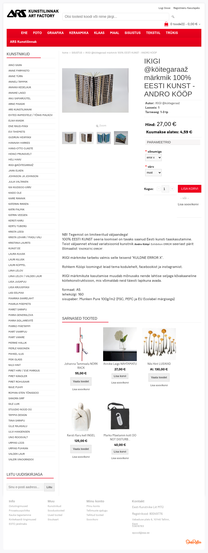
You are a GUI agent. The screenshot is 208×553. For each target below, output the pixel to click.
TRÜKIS (172, 33)
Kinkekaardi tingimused (22, 519)
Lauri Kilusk (16, 259)
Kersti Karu (16, 221)
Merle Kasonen (18, 348)
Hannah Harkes (19, 143)
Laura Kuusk (16, 254)
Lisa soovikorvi (188, 204)
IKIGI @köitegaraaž (20, 165)
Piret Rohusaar (18, 382)
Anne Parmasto (18, 71)
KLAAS (99, 33)
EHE (24, 33)
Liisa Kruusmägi (18, 287)
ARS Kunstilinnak (23, 42)
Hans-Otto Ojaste (20, 148)
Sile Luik (14, 404)
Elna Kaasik (16, 121)
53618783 (138, 526)
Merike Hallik (17, 343)
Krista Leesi (16, 232)
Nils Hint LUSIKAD (159, 364)
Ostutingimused (18, 506)
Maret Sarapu (17, 309)
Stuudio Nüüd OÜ (20, 409)
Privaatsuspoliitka (19, 510)
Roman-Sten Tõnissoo (23, 393)
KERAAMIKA (78, 33)
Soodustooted (56, 510)
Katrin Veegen (17, 215)
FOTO (37, 33)
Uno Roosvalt (18, 437)
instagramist (172, 267)
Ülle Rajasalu (17, 426)
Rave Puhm (15, 387)
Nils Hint (14, 365)
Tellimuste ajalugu (97, 510)
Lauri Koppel (17, 265)
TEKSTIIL (153, 33)
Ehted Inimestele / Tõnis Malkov (30, 115)
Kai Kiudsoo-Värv (19, 187)
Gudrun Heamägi (19, 137)
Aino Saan (15, 65)
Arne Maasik (16, 104)
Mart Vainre (16, 337)
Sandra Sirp (16, 398)
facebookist (148, 267)
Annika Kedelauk (19, 87)
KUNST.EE (14, 248)
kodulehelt (128, 267)
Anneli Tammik (17, 82)
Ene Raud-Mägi (18, 126)
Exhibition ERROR (161, 244)
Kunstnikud (54, 506)
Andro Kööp (141, 244)
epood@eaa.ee (140, 533)
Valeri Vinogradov (21, 459)
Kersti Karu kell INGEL (81, 435)
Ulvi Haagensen (19, 432)
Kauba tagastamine (20, 515)
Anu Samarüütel (19, 98)
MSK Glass (15, 359)
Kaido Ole (15, 193)
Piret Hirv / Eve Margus (24, 370)
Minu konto (93, 506)
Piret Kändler (17, 376)
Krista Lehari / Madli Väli (24, 237)
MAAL (114, 33)
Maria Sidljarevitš (20, 320)
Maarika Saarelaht (21, 298)
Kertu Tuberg (17, 226)
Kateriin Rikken (18, 204)
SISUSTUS (133, 33)
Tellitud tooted (95, 515)
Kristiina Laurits (19, 243)
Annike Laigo (17, 93)
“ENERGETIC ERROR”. (90, 249)
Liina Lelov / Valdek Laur (25, 276)
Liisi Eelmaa (16, 293)
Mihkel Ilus (16, 354)
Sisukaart (53, 519)
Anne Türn (15, 76)
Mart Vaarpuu (17, 332)
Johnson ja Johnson (23, 176)
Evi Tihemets (16, 132)
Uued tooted (55, 515)
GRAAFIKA (55, 33)
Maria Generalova (20, 315)
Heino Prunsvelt (19, 154)
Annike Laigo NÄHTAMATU (120, 364)
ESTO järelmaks (18, 524)
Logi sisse (164, 8)
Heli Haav (14, 159)
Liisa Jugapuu (17, 282)
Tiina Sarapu (16, 420)
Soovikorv (92, 519)
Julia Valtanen (18, 182)
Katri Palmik (16, 209)
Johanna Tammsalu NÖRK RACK (81, 366)
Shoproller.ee (193, 542)
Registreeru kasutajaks (186, 8)
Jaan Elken (16, 171)
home (65, 53)
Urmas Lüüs (16, 443)
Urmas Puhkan (18, 448)
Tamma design (17, 415)
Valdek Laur (16, 454)
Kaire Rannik (16, 198)
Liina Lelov (15, 271)
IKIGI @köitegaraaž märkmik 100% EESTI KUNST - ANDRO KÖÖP (121, 53)
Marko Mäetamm (19, 326)
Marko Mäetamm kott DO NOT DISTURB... (120, 437)
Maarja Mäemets (19, 304)
